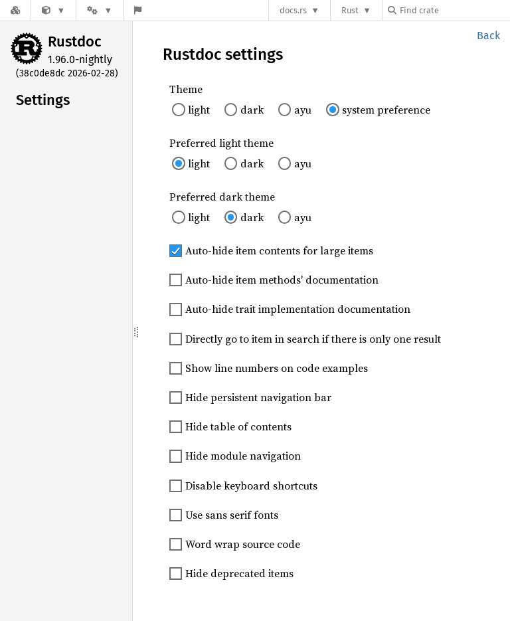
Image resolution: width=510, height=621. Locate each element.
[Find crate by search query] (454, 10)
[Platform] (99, 10)
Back (488, 35)
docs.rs (293, 10)
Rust (350, 10)
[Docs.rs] (15, 10)
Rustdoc (75, 41)
